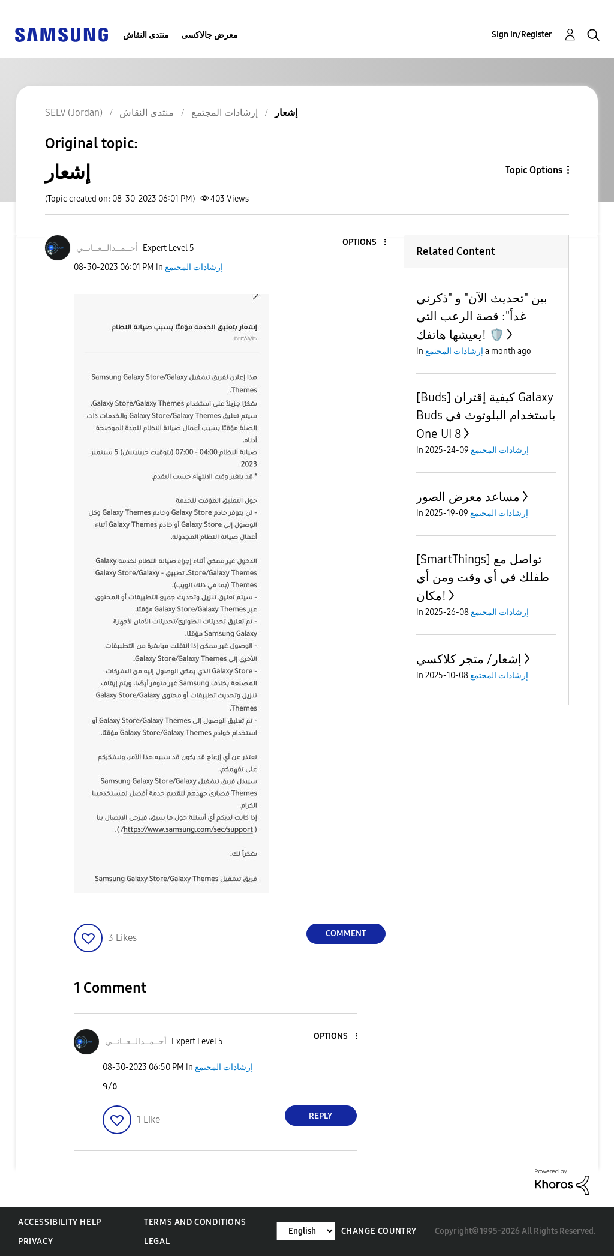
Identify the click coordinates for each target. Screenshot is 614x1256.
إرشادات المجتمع (194, 267)
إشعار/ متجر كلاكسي (469, 659)
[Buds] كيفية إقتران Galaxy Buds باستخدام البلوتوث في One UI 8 (486, 415)
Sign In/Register (522, 34)
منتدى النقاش (146, 35)
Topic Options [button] (533, 170)
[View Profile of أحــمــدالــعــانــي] (107, 248)
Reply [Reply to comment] (320, 1116)
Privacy (35, 1241)
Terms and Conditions (195, 1222)
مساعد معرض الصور (468, 497)
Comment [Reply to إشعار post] (346, 933)
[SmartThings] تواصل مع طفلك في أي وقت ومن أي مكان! (482, 577)
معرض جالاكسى (209, 35)
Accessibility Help (59, 1222)
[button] (365, 242)
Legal (157, 1241)
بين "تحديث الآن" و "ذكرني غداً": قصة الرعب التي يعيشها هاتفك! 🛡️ (481, 316)
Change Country (379, 1231)
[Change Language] (305, 1231)
